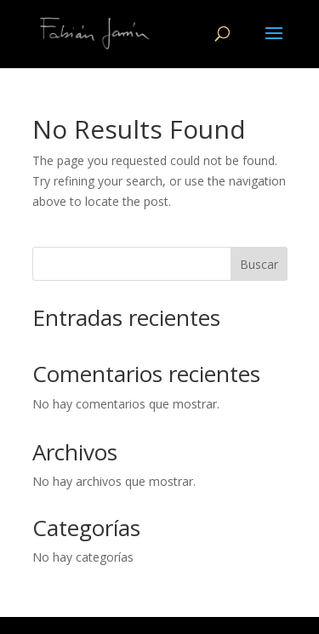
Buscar (259, 264)
